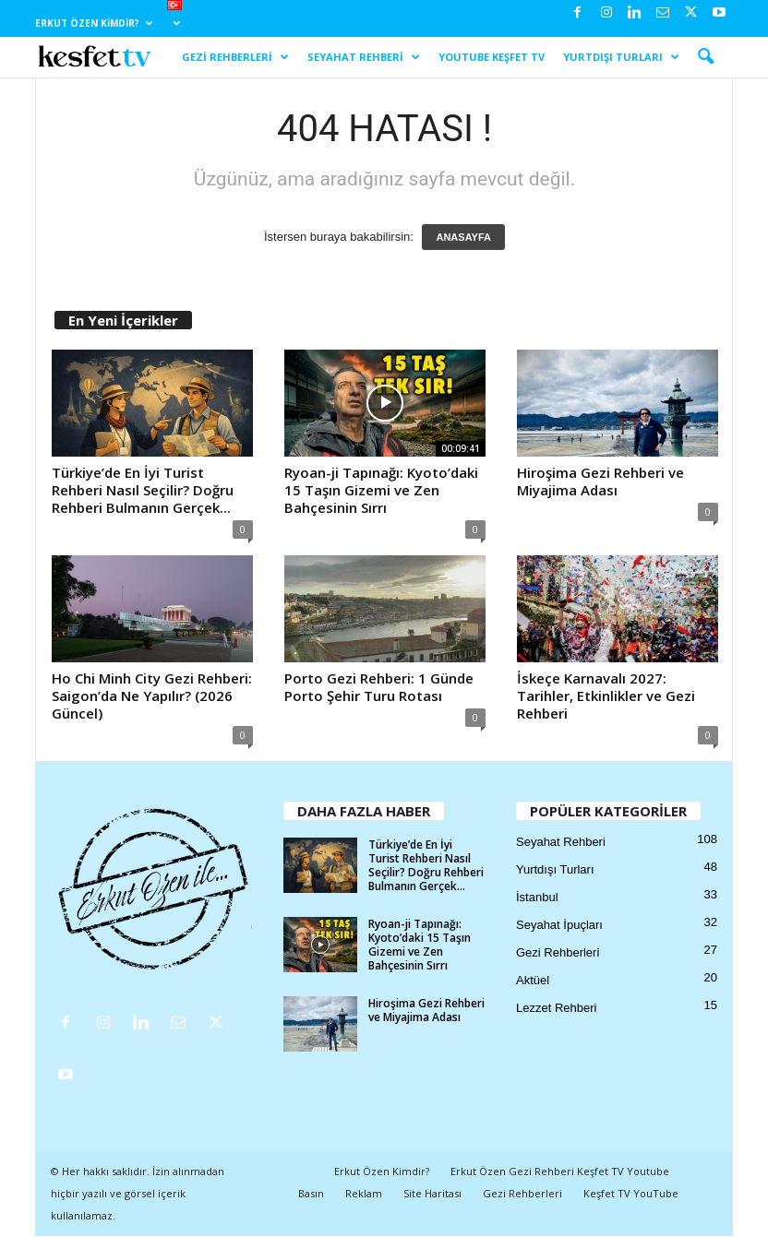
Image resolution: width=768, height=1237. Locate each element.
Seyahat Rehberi (363, 57)
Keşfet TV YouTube (630, 1193)
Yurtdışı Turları (621, 57)
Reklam (363, 1193)
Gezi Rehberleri (235, 57)
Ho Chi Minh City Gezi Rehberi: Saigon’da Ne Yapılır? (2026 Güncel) (152, 695)
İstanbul (537, 897)
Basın (311, 1193)
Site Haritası (432, 1193)
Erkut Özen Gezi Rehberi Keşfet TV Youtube (559, 1171)
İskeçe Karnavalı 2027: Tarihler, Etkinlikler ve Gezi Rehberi (606, 695)
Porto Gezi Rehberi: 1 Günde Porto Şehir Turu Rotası (379, 687)
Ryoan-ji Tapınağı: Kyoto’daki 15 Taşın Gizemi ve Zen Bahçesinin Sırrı (381, 490)
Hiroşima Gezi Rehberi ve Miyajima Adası (600, 481)
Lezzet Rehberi (556, 1008)
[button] (705, 57)
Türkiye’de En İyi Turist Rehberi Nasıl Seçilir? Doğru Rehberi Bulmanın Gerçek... (143, 490)
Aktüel (532, 980)
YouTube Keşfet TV (491, 57)
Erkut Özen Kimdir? (93, 23)
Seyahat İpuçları (559, 925)
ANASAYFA (463, 237)
